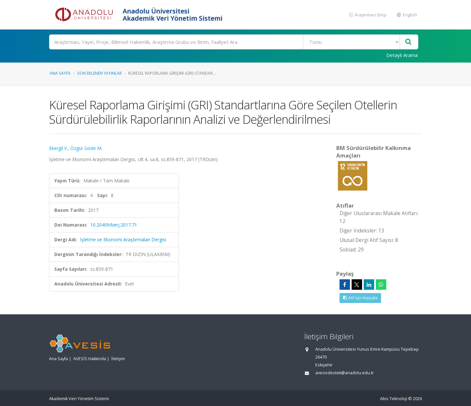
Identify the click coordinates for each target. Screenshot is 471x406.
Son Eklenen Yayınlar (99, 73)
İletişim (118, 358)
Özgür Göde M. (86, 148)
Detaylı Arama (402, 55)
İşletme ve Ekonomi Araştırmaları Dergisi (123, 239)
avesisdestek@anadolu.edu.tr (344, 373)
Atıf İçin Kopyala (360, 298)
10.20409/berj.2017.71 (113, 225)
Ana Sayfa (60, 73)
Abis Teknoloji (393, 398)
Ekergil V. (58, 148)
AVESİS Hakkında (89, 358)
